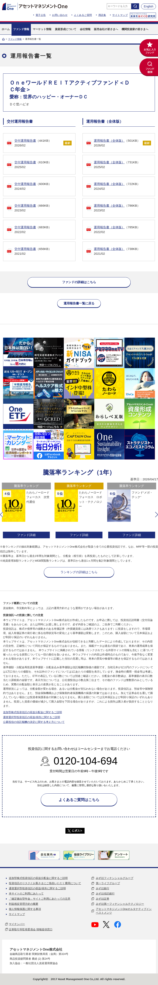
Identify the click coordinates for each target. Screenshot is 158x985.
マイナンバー (17, 924)
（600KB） (44, 186)
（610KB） (44, 164)
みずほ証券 (102, 898)
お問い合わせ (59, 15)
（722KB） (124, 186)
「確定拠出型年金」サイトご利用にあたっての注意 (39, 898)
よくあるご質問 (83, 15)
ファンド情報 (15, 39)
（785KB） (124, 229)
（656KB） (44, 251)
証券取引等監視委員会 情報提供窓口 (30, 929)
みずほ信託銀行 (105, 893)
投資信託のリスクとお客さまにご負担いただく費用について (45, 883)
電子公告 (41, 15)
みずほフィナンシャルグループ (114, 878)
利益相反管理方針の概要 (23, 903)
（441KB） (39, 143)
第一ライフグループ (108, 883)
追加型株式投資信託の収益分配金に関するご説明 (32, 712)
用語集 (102, 15)
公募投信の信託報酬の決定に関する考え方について (34, 721)
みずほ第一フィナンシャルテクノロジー (120, 903)
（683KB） (44, 229)
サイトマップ (120, 15)
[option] (26, 511)
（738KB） (124, 251)
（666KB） (44, 208)
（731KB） (124, 164)
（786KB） (124, 208)
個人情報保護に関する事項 (25, 909)
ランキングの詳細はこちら (79, 572)
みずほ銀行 (102, 888)
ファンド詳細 (26, 535)
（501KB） (119, 143)
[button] (1, 514)
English (148, 6)
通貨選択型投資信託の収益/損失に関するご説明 (31, 717)
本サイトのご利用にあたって (26, 893)
